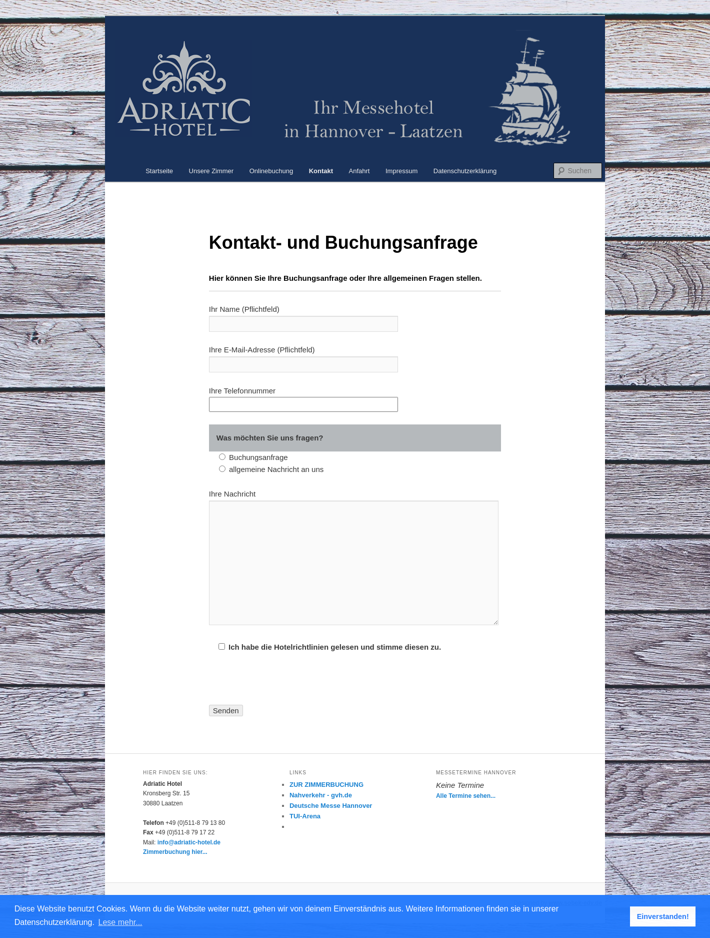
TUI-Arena (305, 816)
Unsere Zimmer (211, 171)
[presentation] (285, 685)
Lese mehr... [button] (120, 922)
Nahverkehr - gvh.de (321, 795)
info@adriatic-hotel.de (189, 842)
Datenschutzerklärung (465, 171)
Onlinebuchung (271, 171)
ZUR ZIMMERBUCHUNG (327, 784)
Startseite (159, 171)
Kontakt (321, 171)
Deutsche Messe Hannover (331, 805)
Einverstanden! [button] (663, 916)
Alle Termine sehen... (466, 795)
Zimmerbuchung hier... (175, 851)
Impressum (402, 171)
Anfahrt (359, 171)
